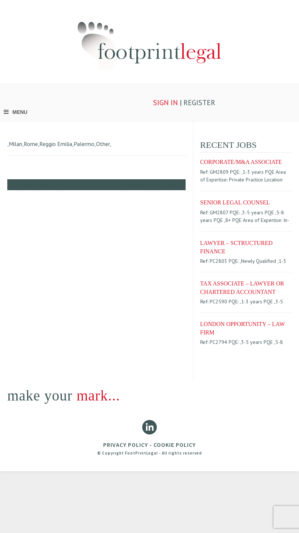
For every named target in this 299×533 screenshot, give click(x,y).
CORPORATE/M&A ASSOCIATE (241, 162)
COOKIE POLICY (175, 444)
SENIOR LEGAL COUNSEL (235, 202)
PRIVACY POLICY (125, 444)
